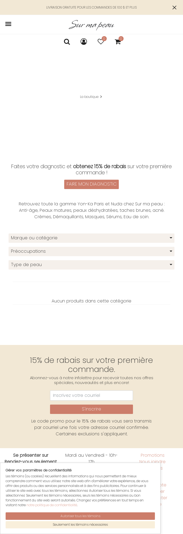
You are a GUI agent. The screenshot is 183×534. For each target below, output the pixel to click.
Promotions (153, 455)
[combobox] (91, 238)
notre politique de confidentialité (51, 505)
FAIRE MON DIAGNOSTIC (92, 184)
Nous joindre (152, 462)
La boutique (89, 96)
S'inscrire (91, 409)
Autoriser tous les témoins (80, 516)
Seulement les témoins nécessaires (80, 524)
